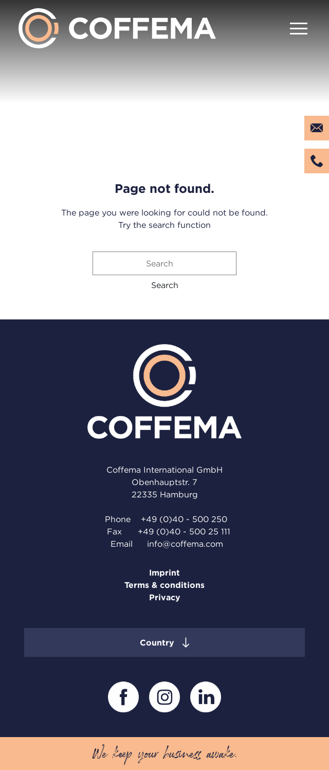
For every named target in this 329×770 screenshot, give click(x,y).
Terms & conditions (164, 585)
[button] (164, 285)
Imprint (164, 572)
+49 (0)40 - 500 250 (184, 519)
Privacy (164, 597)
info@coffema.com (185, 544)
